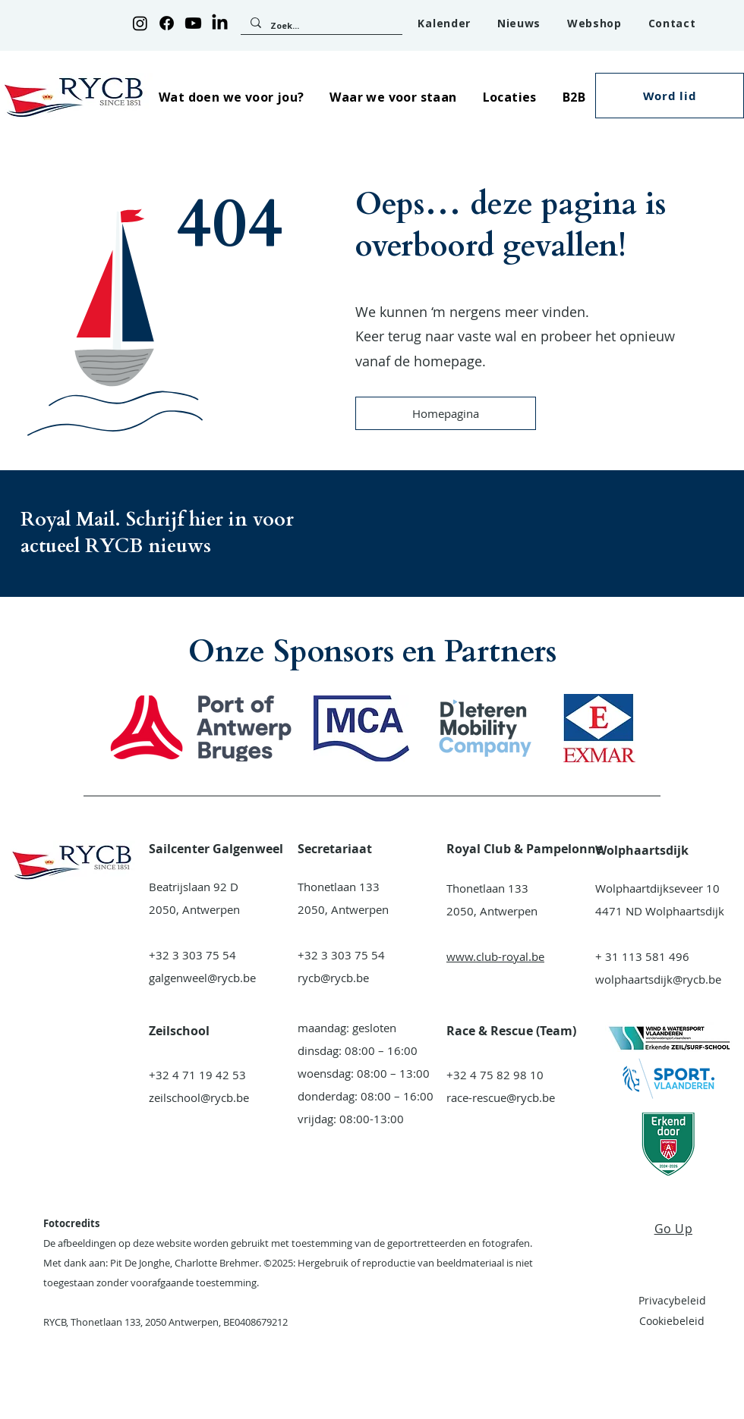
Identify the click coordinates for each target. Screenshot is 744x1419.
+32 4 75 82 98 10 (495, 1074)
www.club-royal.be (495, 956)
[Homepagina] (445, 413)
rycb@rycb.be (333, 977)
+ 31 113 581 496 (642, 956)
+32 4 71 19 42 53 (197, 1074)
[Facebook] (166, 23)
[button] (231, 96)
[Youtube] (193, 23)
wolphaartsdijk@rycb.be (658, 979)
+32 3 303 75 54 (192, 954)
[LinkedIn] (219, 23)
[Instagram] (140, 23)
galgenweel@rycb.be (202, 977)
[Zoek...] (320, 25)
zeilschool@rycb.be (199, 1097)
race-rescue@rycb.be (500, 1097)
